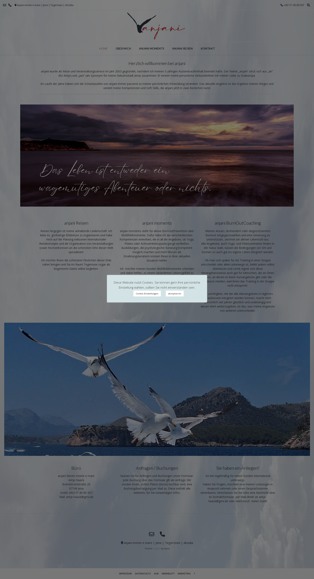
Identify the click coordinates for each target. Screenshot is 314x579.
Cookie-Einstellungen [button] (147, 293)
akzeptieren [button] (174, 293)
